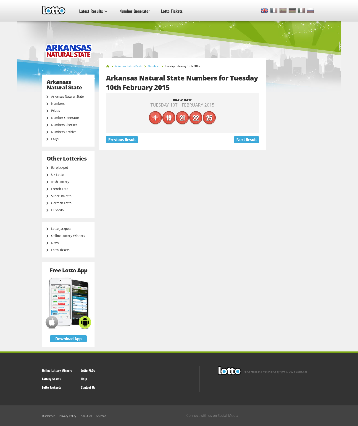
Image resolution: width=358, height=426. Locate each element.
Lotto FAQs (88, 370)
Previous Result (122, 139)
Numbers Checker (64, 125)
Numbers (58, 103)
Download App (68, 338)
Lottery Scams (51, 378)
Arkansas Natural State (67, 96)
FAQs (54, 139)
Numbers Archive (63, 132)
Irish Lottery (60, 182)
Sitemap (101, 416)
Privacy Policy (67, 416)
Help (84, 378)
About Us (86, 416)
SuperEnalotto (61, 196)
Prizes (55, 111)
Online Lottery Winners (68, 236)
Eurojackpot (59, 167)
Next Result (246, 139)
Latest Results (93, 11)
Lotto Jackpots (61, 228)
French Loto (59, 189)
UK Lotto (57, 175)
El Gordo (57, 210)
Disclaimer (48, 416)
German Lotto (61, 203)
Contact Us (88, 387)
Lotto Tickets (172, 11)
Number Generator (134, 11)
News (55, 243)
